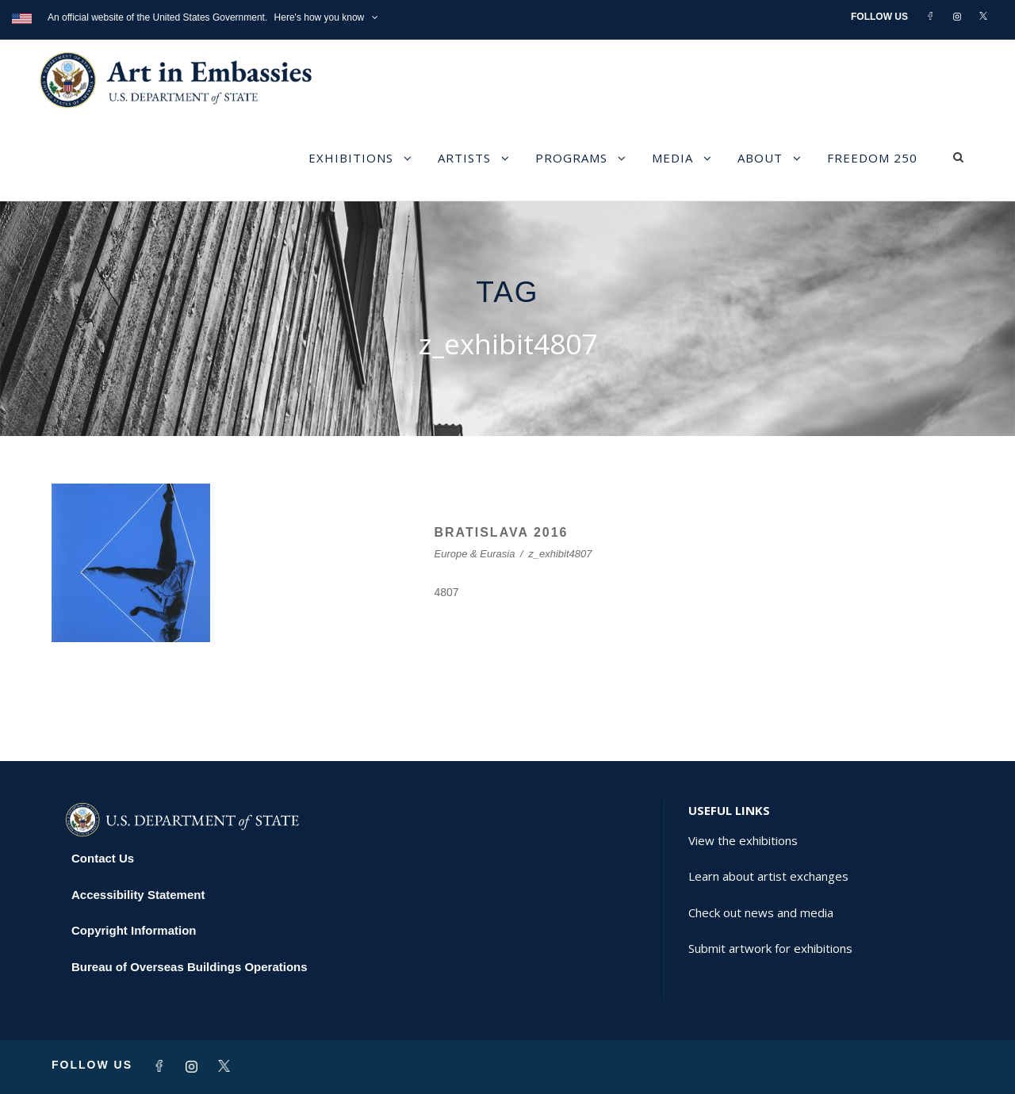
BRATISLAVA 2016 (502, 532)
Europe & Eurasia (475, 554)
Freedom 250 (872, 158)
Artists (464, 158)
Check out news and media (760, 912)
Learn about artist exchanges (768, 876)
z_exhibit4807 (560, 554)
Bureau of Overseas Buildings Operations (189, 967)
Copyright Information (134, 930)
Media (672, 158)
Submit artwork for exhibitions (770, 948)
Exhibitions (350, 158)
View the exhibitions (743, 840)
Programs (571, 158)
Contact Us (102, 858)
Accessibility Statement (138, 894)
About (760, 158)
